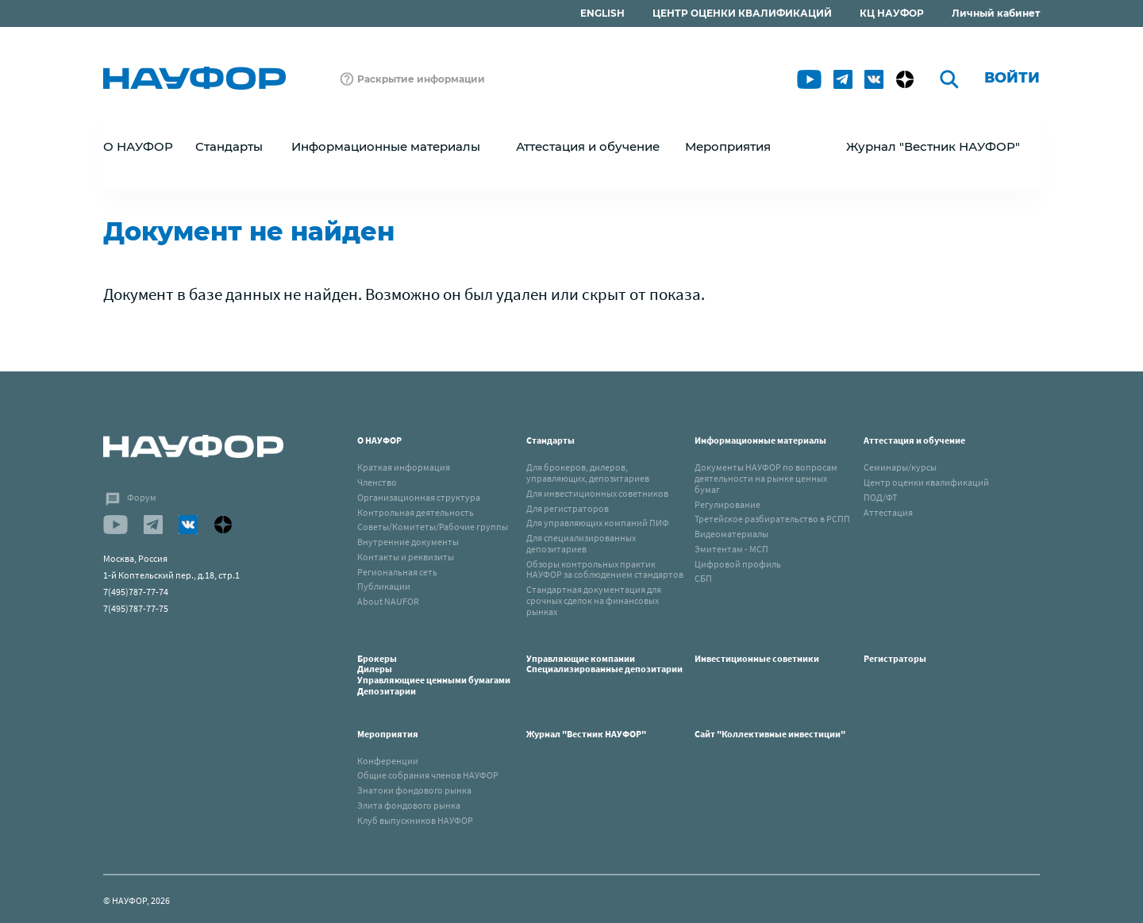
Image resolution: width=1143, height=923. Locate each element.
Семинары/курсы (900, 467)
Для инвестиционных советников (597, 493)
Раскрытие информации (421, 79)
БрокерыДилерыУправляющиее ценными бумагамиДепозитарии (433, 674)
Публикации (383, 586)
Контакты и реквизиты (405, 557)
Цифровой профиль (738, 564)
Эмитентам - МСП (731, 549)
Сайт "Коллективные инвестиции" (770, 734)
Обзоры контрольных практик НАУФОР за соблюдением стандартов (604, 569)
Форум (141, 497)
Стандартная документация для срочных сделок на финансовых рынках (593, 600)
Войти (1012, 78)
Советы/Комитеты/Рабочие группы (432, 527)
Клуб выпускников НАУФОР (415, 820)
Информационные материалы (760, 440)
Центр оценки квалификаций (926, 482)
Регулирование (727, 504)
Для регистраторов (567, 508)
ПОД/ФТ (880, 497)
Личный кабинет (996, 13)
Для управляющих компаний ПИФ (597, 523)
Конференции (387, 761)
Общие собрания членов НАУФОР (427, 775)
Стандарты (550, 440)
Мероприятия (387, 734)
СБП (703, 578)
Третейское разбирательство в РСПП (772, 519)
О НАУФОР (379, 440)
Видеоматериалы (731, 534)
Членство (377, 482)
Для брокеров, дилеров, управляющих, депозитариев (587, 472)
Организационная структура (418, 497)
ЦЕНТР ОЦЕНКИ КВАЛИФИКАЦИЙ (742, 13)
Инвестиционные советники (757, 658)
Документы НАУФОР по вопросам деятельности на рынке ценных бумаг (766, 478)
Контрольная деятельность (415, 512)
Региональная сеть (397, 572)
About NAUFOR (388, 601)
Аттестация (888, 512)
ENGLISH (602, 13)
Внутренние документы (408, 542)
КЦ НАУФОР (892, 13)
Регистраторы (895, 658)
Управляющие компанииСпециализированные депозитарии (604, 663)
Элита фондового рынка (408, 805)
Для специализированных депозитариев (581, 543)
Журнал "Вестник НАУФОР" (933, 146)
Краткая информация (403, 467)
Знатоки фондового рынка (414, 790)
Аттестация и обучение (914, 440)
